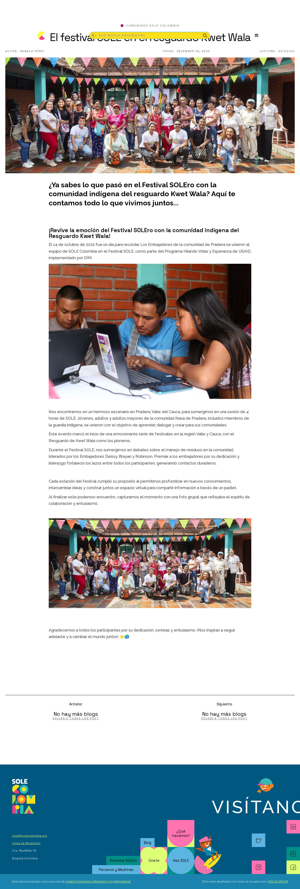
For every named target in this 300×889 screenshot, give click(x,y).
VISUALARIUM (278, 881)
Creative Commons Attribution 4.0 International (98, 881)
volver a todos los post (76, 718)
